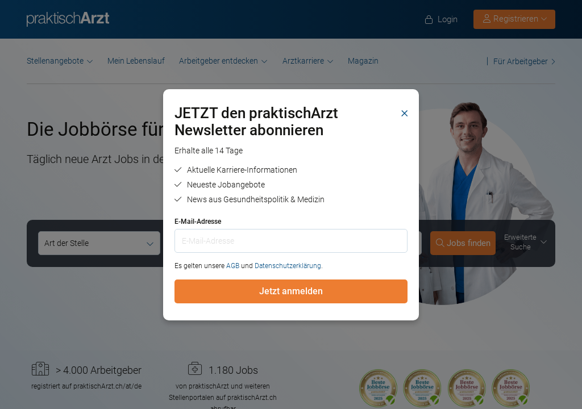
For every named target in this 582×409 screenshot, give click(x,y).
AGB (232, 266)
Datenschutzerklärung (288, 266)
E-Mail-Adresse (197, 222)
